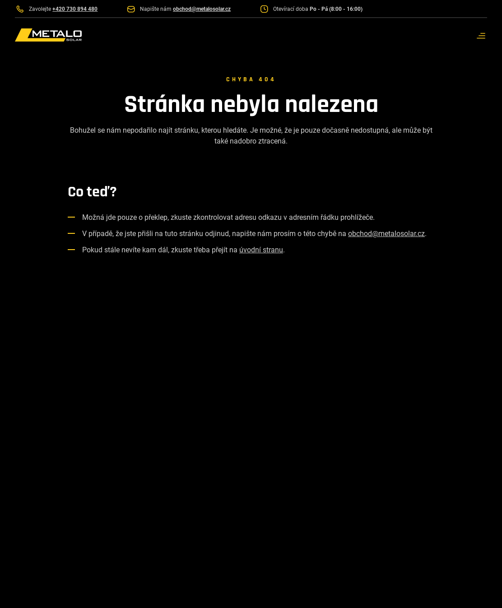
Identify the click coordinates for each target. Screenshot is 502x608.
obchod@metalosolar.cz (386, 233)
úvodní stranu (261, 250)
